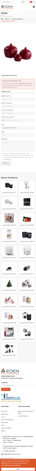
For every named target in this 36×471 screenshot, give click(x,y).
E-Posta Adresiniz (7, 110)
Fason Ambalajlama (7, 419)
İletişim (3, 431)
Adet (2, 132)
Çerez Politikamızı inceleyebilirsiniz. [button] (11, 465)
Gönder (6, 163)
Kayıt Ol (6, 389)
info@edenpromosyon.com (10, 454)
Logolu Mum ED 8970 (8, 21)
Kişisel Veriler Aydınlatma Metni (25, 412)
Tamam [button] (18, 469)
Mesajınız (4, 139)
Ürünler (7, 19)
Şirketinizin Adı (6, 96)
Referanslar (4, 422)
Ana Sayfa (4, 411)
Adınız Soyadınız (6, 103)
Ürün (2, 125)
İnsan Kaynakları (6, 428)
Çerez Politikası (23, 416)
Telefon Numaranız (7, 117)
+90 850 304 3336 (8, 451)
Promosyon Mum (17, 19)
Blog (2, 425)
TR (32, 2)
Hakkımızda (4, 414)
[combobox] (3, 120)
